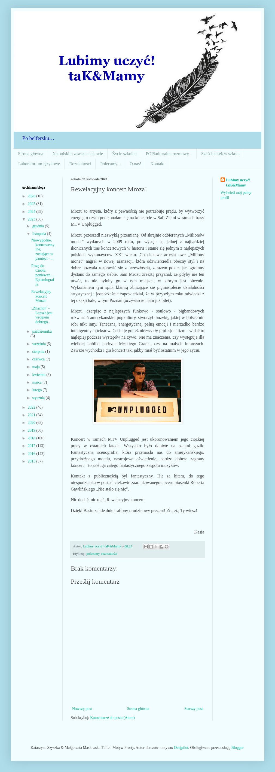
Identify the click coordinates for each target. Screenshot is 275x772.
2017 (32, 446)
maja (36, 367)
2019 (32, 430)
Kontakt (158, 163)
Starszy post (193, 709)
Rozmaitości (80, 163)
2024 (32, 212)
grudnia (38, 226)
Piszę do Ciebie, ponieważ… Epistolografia (42, 275)
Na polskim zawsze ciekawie (78, 153)
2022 (32, 407)
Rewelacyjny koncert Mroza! (41, 296)
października (42, 331)
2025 (32, 204)
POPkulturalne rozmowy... (169, 153)
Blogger (237, 748)
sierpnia (38, 352)
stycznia (38, 398)
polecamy (92, 554)
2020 (32, 423)
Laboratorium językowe (39, 163)
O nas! (135, 163)
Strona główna (30, 153)
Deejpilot (181, 748)
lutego (37, 390)
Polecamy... (110, 163)
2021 (32, 415)
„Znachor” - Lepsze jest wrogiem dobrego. (42, 315)
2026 (32, 196)
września (39, 344)
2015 (32, 461)
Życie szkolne (124, 153)
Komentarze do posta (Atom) (112, 718)
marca (37, 382)
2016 (32, 454)
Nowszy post (82, 709)
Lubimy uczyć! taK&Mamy (238, 183)
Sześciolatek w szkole (220, 153)
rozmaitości (109, 554)
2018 (32, 438)
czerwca (38, 359)
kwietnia (39, 375)
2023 (32, 219)
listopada (39, 234)
